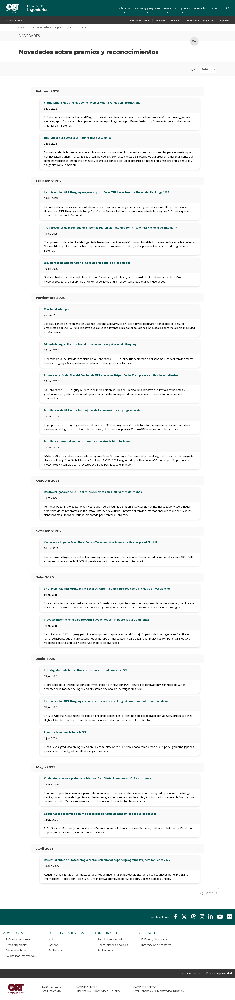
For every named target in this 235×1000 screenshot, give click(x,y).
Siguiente (206, 893)
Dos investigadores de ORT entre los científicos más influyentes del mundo (93, 492)
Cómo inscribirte (16, 950)
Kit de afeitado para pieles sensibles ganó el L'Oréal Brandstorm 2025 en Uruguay (97, 778)
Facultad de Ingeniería (60, 3)
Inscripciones (182, 8)
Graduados (177, 20)
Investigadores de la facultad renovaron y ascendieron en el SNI (86, 670)
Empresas (224, 20)
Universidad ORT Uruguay (16, 989)
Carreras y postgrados (147, 8)
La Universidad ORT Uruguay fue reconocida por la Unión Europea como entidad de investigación (107, 588)
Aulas (52, 939)
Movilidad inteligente (58, 309)
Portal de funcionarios (111, 939)
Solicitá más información (21, 956)
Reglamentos (105, 950)
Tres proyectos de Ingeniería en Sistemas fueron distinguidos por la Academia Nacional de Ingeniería (110, 227)
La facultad (124, 8)
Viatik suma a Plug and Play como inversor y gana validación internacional (92, 102)
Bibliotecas (55, 950)
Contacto (216, 8)
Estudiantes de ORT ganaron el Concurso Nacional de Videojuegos (87, 262)
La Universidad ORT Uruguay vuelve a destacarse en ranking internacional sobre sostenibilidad (106, 701)
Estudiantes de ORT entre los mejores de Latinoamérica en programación (92, 410)
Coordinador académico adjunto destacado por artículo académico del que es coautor (100, 814)
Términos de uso (190, 973)
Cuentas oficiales (160, 917)
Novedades (200, 8)
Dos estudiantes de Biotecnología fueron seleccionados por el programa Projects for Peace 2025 (107, 860)
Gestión (53, 945)
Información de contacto (156, 945)
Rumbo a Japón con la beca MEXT (65, 732)
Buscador (228, 8)
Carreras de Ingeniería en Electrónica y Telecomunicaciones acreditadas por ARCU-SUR (100, 542)
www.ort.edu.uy (14, 20)
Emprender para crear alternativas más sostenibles (77, 137)
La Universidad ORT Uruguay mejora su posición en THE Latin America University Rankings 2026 (106, 192)
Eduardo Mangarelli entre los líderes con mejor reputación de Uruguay (90, 344)
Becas (167, 8)
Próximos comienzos (18, 939)
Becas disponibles (17, 945)
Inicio (9, 27)
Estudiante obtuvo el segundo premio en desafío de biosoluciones (87, 441)
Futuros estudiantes (140, 20)
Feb (193, 70)
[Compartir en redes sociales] (194, 41)
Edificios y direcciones (154, 939)
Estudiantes (161, 20)
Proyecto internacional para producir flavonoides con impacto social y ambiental (96, 619)
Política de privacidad (219, 973)
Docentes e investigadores (201, 20)
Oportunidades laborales (112, 945)
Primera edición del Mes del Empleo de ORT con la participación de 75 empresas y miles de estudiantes (111, 375)
